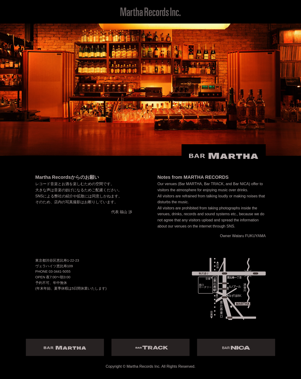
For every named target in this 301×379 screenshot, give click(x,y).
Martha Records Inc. (143, 366)
